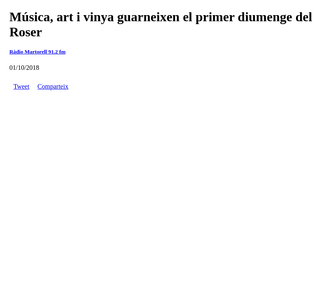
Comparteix (53, 86)
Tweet (21, 86)
